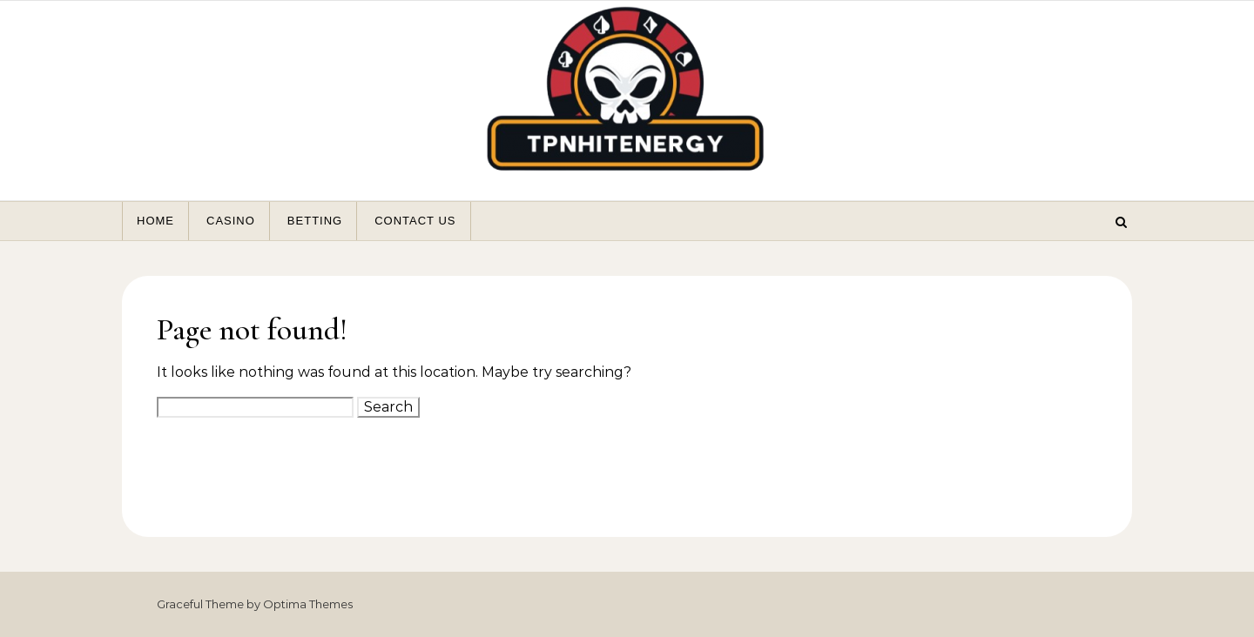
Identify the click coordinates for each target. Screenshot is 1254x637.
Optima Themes (308, 604)
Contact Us (414, 220)
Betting (314, 220)
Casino (230, 220)
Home (155, 220)
